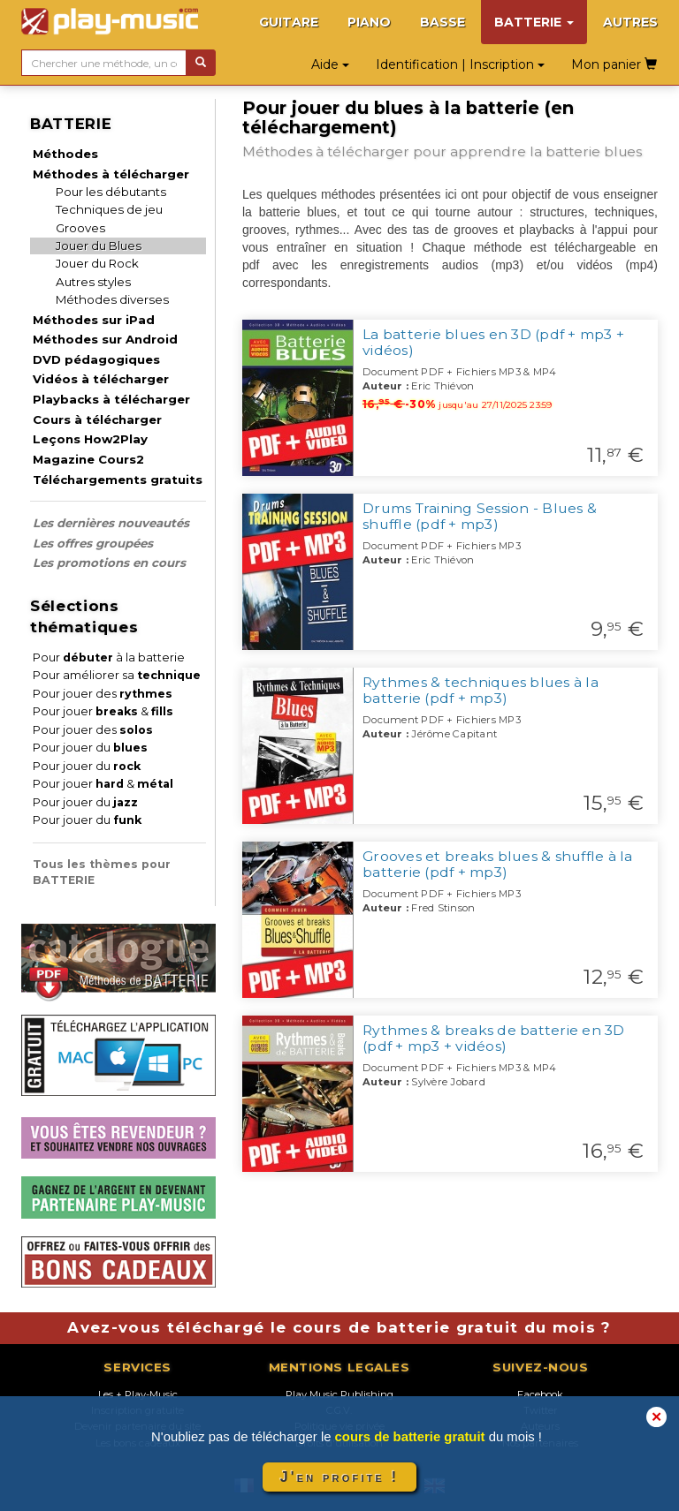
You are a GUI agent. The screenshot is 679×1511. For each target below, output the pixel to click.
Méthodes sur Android (105, 339)
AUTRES (630, 22)
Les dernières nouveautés (111, 523)
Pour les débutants (111, 192)
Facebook (540, 1394)
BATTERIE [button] (534, 22)
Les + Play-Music (138, 1394)
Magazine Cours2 (88, 459)
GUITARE (288, 22)
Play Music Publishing (339, 1394)
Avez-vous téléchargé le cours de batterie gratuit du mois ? (339, 1327)
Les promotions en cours (109, 562)
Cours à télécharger (97, 419)
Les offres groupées (93, 543)
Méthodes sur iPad (94, 320)
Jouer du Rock (97, 263)
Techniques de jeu (109, 209)
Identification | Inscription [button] (460, 64)
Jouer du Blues (98, 245)
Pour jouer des (102, 693)
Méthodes (65, 154)
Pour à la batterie (109, 657)
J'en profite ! (339, 1477)
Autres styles (93, 282)
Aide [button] (330, 64)
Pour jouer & (103, 711)
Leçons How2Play (90, 439)
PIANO (369, 22)
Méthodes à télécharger (111, 174)
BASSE (442, 22)
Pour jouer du (90, 747)
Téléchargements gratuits (117, 479)
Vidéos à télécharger (101, 379)
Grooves (80, 228)
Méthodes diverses (112, 299)
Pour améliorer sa (117, 675)
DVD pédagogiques (96, 359)
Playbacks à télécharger (111, 399)
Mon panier (614, 64)
